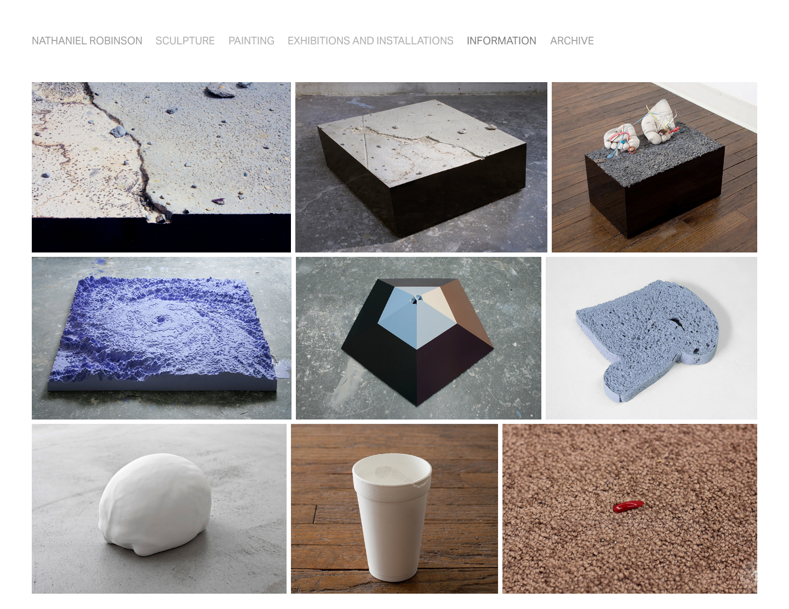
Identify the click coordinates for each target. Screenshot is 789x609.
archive (572, 40)
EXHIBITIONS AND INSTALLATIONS (371, 40)
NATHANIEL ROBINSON (87, 40)
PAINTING (251, 40)
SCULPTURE (185, 40)
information (501, 40)
